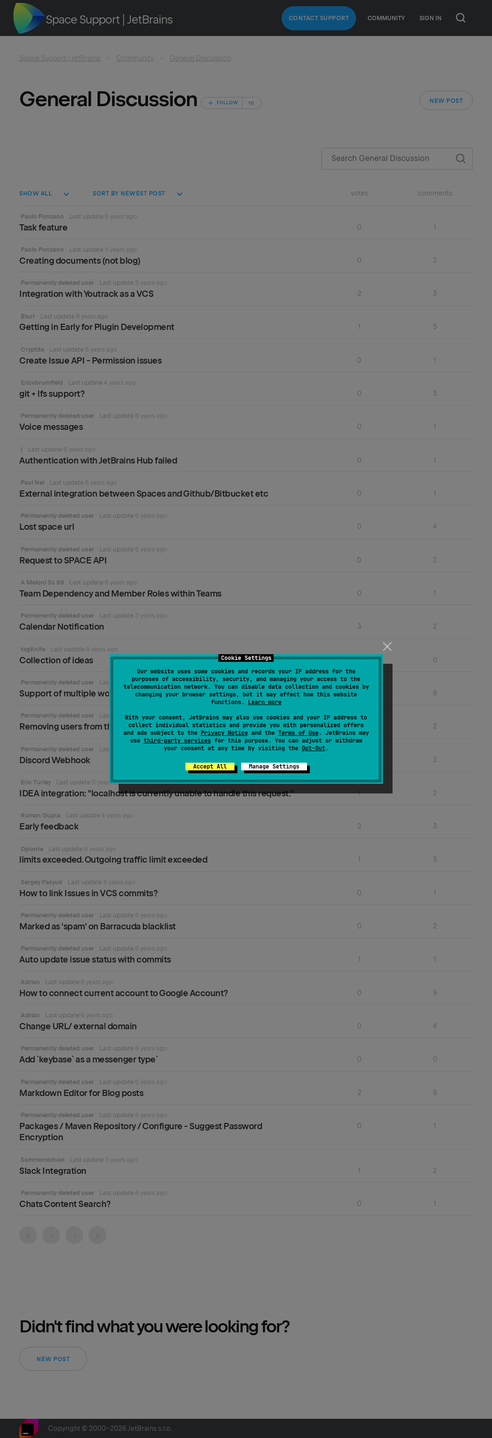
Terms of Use (298, 733)
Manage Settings (274, 766)
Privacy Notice (224, 733)
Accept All (210, 766)
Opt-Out (313, 748)
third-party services (177, 740)
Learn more (265, 702)
